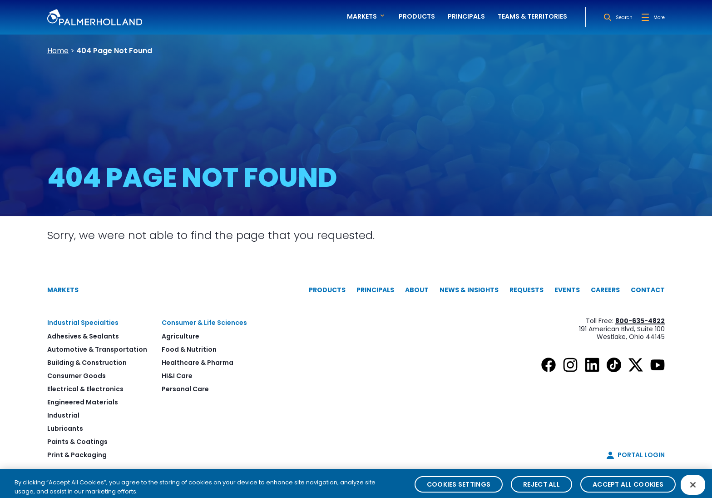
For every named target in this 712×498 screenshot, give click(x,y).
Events (567, 289)
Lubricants (65, 428)
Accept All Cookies (628, 488)
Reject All (541, 488)
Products (417, 16)
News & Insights (469, 289)
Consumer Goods (76, 375)
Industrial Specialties (83, 322)
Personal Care (185, 388)
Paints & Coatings (77, 441)
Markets (63, 289)
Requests (526, 289)
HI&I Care (177, 375)
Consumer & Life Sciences (204, 322)
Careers (605, 289)
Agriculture (180, 336)
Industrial (63, 415)
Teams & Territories (532, 16)
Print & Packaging (77, 454)
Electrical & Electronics (85, 388)
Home (58, 50)
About (417, 289)
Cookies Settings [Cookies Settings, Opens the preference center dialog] (458, 488)
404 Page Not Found (114, 50)
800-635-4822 (640, 320)
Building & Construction (87, 362)
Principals (466, 16)
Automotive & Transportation (97, 349)
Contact (648, 289)
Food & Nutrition (189, 349)
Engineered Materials (82, 402)
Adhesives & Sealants (83, 336)
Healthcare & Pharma (197, 362)
